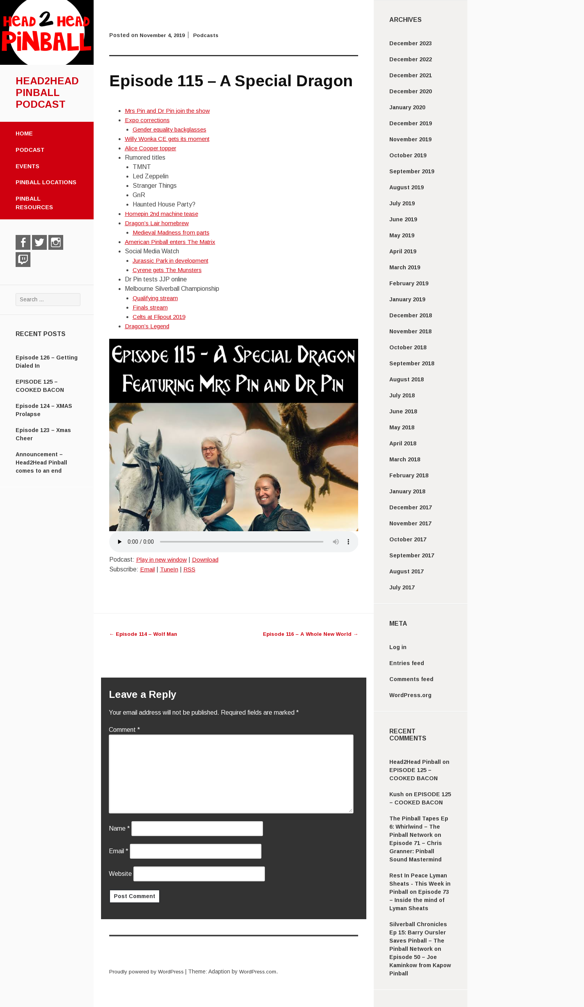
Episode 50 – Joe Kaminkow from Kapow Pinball (420, 965)
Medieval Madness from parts (173, 232)
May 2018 (401, 427)
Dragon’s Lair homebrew (158, 223)
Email (147, 569)
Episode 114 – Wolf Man (145, 634)
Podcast (30, 150)
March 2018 (404, 459)
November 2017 (410, 523)
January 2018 (407, 491)
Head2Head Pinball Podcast (47, 92)
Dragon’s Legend (148, 326)
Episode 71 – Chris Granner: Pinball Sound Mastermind (415, 851)
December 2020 (410, 91)
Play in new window (162, 559)
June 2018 (403, 411)
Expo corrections (148, 120)
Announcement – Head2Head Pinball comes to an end (41, 462)
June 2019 (403, 219)
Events (27, 166)
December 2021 (410, 75)
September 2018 (411, 363)
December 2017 (410, 507)
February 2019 (408, 283)
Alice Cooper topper (152, 148)
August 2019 (406, 187)
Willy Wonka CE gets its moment (170, 138)
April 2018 (402, 443)
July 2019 (402, 203)
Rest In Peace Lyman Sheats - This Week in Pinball (420, 883)
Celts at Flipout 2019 (161, 316)
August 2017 (406, 571)
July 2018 (402, 395)
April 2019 (402, 251)
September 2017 (411, 555)
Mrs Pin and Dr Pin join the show (168, 110)
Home (24, 133)
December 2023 (410, 43)
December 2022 (410, 59)
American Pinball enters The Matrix (172, 241)
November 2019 (410, 139)
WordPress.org (410, 695)
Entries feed (406, 663)
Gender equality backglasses (172, 129)
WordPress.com (263, 971)
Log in (397, 647)
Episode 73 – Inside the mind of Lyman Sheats (419, 900)
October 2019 (407, 155)
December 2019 (410, 123)
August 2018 (406, 379)
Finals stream (151, 307)
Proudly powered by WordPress (148, 971)
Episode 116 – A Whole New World (308, 634)
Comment (124, 729)
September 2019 (411, 171)
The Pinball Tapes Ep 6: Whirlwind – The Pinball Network (418, 826)
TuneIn (169, 569)
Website (120, 873)
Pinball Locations (46, 182)
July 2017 (402, 587)
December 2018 (410, 315)
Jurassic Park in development (173, 260)
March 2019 (404, 267)
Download (208, 559)
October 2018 (407, 347)
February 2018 (408, 475)
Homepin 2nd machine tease (163, 213)
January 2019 (407, 299)
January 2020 (407, 107)
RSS (190, 569)
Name (119, 828)
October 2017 (407, 539)
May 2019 (401, 235)
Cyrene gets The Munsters (169, 270)
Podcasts (210, 35)
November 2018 (410, 331)
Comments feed (411, 679)
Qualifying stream (156, 298)
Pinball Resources (34, 203)
